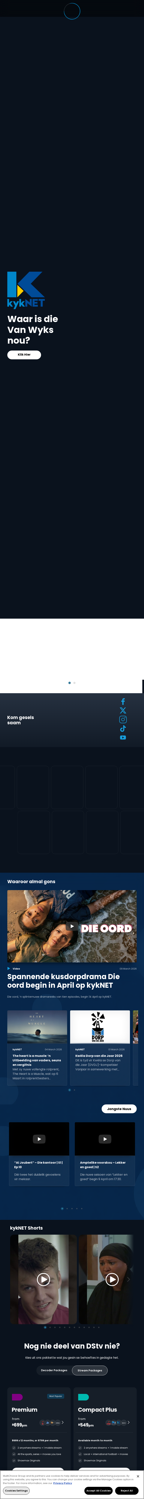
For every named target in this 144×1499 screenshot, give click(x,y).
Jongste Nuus (119, 1108)
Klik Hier (24, 354)
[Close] (138, 1476)
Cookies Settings (16, 1490)
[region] (72, 1484)
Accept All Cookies (98, 1490)
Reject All (127, 1490)
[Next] (130, 1279)
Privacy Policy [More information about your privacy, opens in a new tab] (62, 1483)
